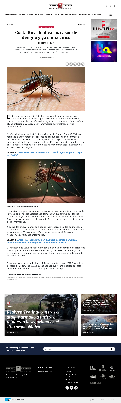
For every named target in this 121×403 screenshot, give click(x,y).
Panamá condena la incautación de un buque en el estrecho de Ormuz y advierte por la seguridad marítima (98, 326)
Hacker (56, 15)
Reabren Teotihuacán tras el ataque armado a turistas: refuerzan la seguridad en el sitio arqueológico (33, 320)
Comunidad (48, 15)
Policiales (39, 15)
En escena (73, 15)
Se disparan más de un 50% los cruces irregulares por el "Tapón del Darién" (45, 154)
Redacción (68, 372)
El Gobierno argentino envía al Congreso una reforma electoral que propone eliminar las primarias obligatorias (97, 304)
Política (22, 15)
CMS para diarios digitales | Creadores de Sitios (103, 400)
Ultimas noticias (11, 15)
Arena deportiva (84, 15)
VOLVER (81, 25)
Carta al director (70, 374)
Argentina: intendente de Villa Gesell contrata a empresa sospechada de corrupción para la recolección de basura (42, 241)
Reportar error (70, 377)
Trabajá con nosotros (72, 382)
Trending (64, 15)
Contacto (68, 380)
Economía (30, 15)
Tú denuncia (96, 15)
